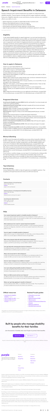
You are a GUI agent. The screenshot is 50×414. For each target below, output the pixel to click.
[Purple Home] (5, 3)
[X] (45, 410)
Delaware (8, 6)
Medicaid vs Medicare (33, 304)
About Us (32, 356)
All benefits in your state (34, 295)
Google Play (20, 358)
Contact (32, 362)
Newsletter (32, 358)
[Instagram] (43, 410)
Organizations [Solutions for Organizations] (25, 2)
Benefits (3, 6)
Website (5, 185)
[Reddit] (47, 410)
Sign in (42, 2)
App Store (20, 356)
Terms (19, 370)
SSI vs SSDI (30, 296)
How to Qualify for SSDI (10, 298)
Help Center (33, 360)
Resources (32, 2)
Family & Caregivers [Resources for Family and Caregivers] (19, 3)
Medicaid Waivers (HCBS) (34, 298)
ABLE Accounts (32, 299)
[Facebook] (41, 410)
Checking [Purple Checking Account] (14, 2)
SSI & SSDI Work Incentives (34, 306)
